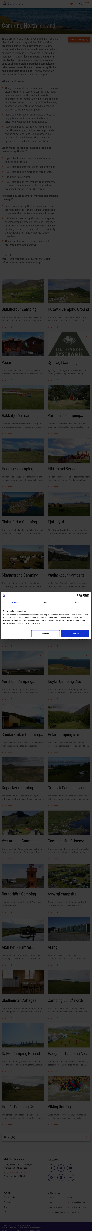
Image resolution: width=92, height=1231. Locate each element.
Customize (46, 634)
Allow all (75, 634)
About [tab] (76, 602)
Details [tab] (46, 602)
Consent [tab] (16, 602)
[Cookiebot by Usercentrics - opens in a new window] (78, 595)
